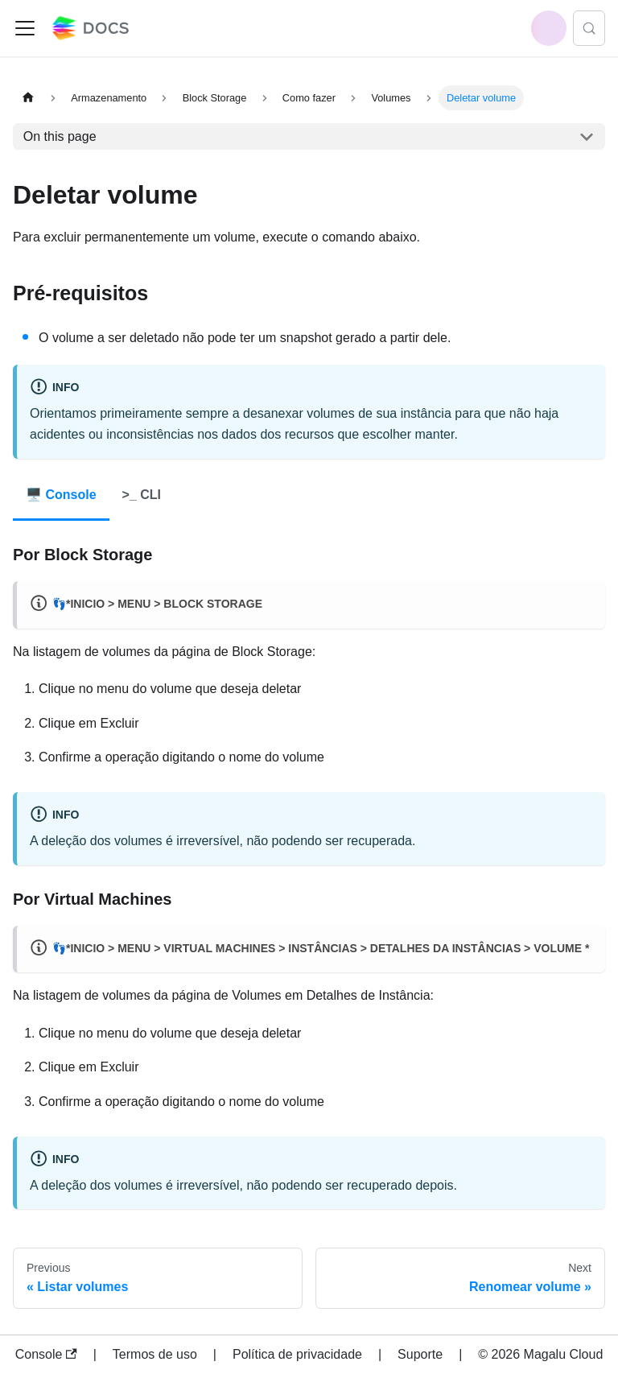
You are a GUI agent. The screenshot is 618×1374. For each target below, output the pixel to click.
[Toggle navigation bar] (25, 28)
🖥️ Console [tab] (61, 494)
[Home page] (28, 97)
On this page (60, 136)
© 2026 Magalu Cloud (540, 1354)
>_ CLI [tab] (141, 494)
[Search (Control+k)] (589, 28)
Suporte (420, 1354)
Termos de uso (155, 1354)
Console (46, 1354)
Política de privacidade (297, 1354)
